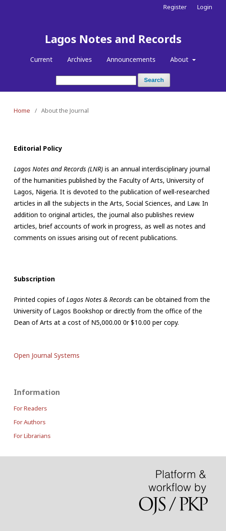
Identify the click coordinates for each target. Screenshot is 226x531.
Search (154, 80)
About (180, 59)
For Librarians (32, 436)
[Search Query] (96, 80)
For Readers (30, 408)
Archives (79, 59)
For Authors (30, 422)
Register (175, 7)
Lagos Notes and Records (113, 38)
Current (41, 59)
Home (22, 110)
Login (204, 7)
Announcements (131, 59)
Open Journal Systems (47, 355)
